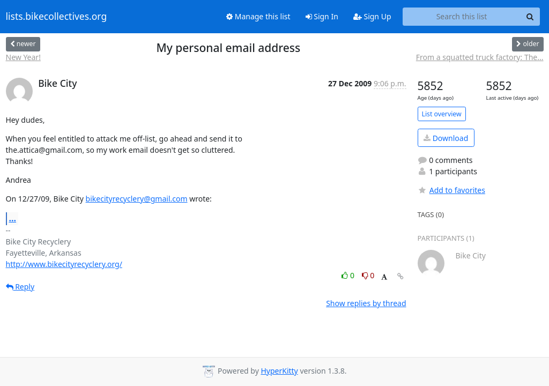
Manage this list (258, 16)
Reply (20, 286)
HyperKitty (279, 371)
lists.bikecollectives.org (56, 16)
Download (446, 138)
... (13, 218)
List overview (442, 113)
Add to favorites (451, 190)
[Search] (530, 17)
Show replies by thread (366, 303)
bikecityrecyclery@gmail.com (137, 199)
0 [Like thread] (349, 275)
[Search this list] (462, 17)
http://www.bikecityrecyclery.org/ (64, 264)
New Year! (23, 57)
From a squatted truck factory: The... (480, 57)
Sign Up (372, 16)
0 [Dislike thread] (368, 275)
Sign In (322, 16)
